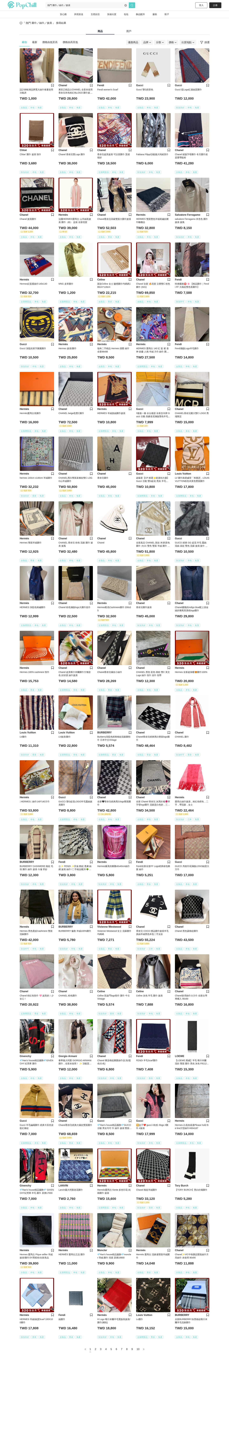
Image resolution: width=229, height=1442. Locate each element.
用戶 (128, 31)
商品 (100, 31)
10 (138, 1349)
